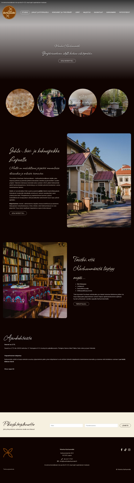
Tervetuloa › (81, 304)
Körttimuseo (81, 284)
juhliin (41, 191)
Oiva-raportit (9, 369)
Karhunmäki (111, 12)
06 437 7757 (67, 459)
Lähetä (125, 425)
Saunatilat (98, 12)
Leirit (78, 12)
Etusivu (25, 12)
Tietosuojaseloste (8, 469)
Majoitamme (13, 203)
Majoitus (86, 12)
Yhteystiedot (124, 12)
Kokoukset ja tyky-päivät (62, 12)
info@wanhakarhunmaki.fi (67, 461)
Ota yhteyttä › (67, 61)
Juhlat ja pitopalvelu (40, 12)
